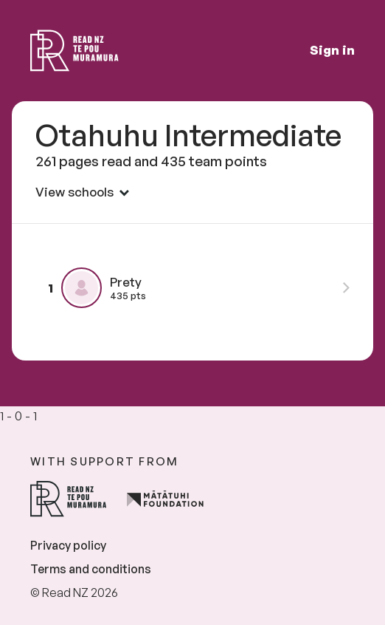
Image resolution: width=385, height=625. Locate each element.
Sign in (332, 50)
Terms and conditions (90, 568)
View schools (82, 191)
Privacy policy (68, 545)
